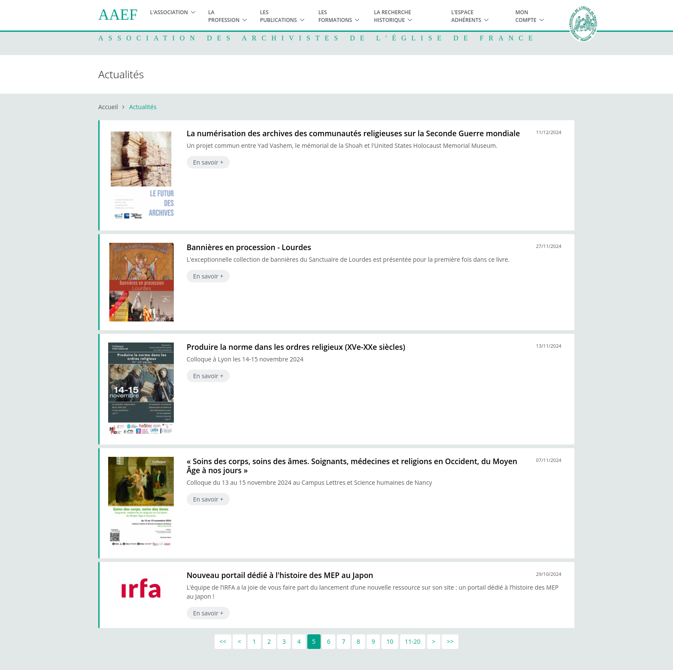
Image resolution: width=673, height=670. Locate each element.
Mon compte (526, 16)
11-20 (413, 641)
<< (222, 641)
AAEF (117, 14)
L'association (169, 12)
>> (450, 641)
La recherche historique (392, 16)
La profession (223, 16)
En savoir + (208, 162)
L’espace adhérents (466, 16)
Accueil (108, 107)
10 (389, 641)
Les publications (278, 16)
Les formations (335, 16)
